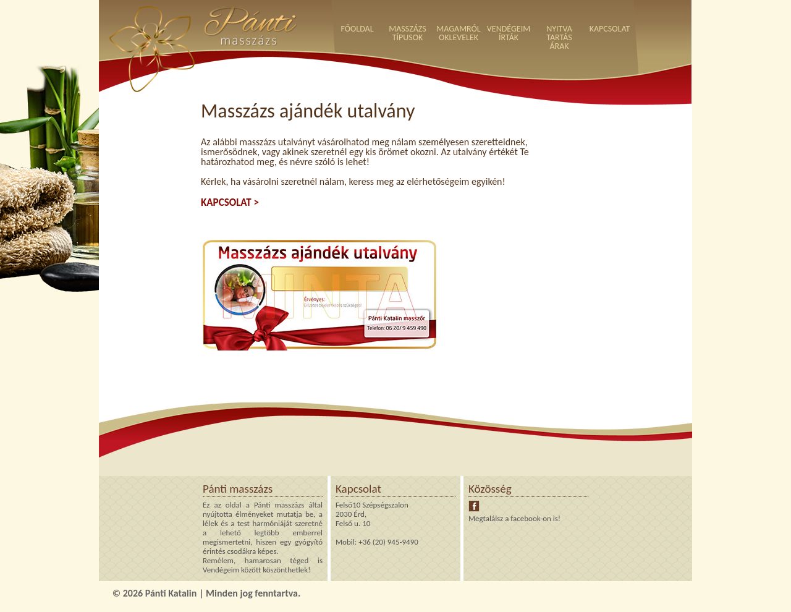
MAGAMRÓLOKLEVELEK (458, 33)
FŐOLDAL (357, 28)
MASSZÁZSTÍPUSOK (407, 33)
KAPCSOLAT (610, 28)
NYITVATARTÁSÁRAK (559, 37)
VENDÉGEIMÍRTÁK (508, 33)
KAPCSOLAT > (230, 202)
